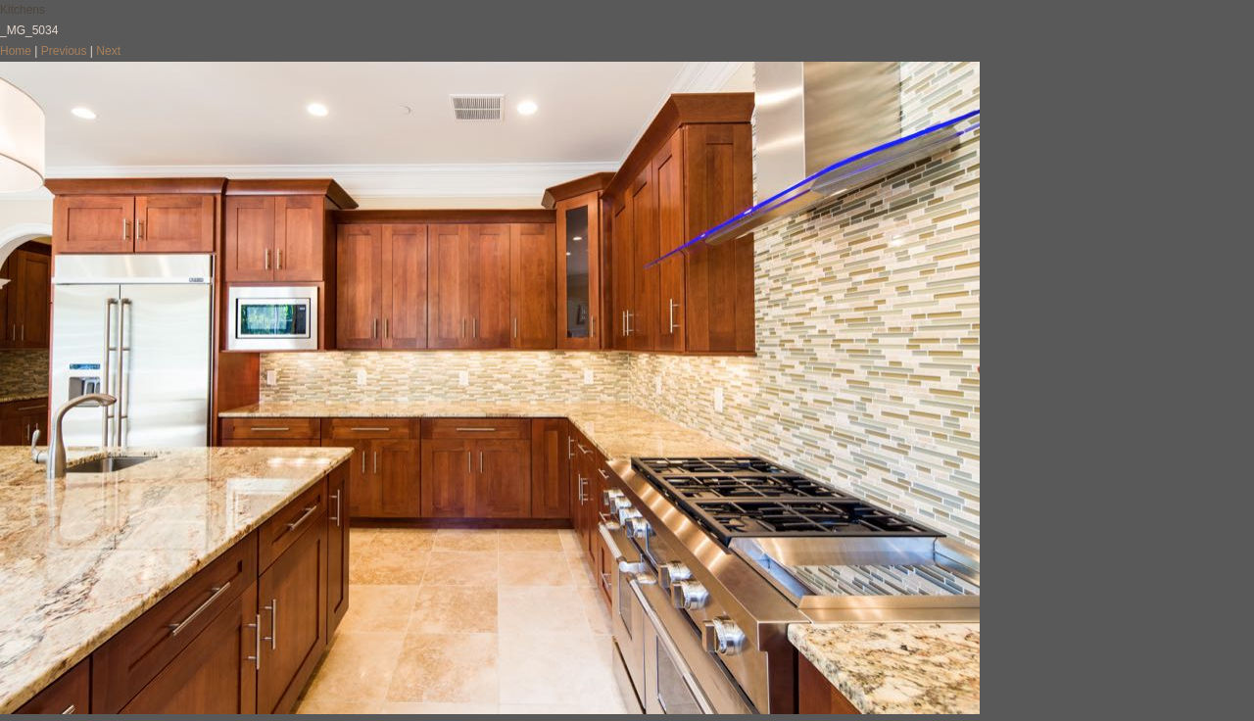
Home (15, 51)
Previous (64, 51)
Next (108, 51)
